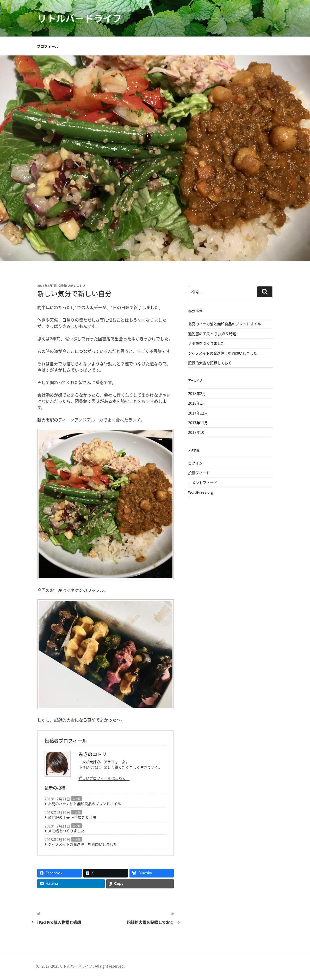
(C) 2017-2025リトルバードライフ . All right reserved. (80, 966)
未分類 (76, 799)
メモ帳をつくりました (66, 830)
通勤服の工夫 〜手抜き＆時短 (72, 817)
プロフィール (48, 46)
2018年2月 (197, 393)
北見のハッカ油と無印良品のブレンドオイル (84, 803)
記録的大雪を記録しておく (210, 362)
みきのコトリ (76, 286)
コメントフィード (202, 482)
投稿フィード (199, 472)
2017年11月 (198, 422)
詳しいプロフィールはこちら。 (103, 778)
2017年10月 (198, 432)
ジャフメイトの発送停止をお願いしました (82, 844)
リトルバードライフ (79, 18)
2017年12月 (198, 413)
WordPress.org (200, 492)
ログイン (195, 463)
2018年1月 (197, 403)
